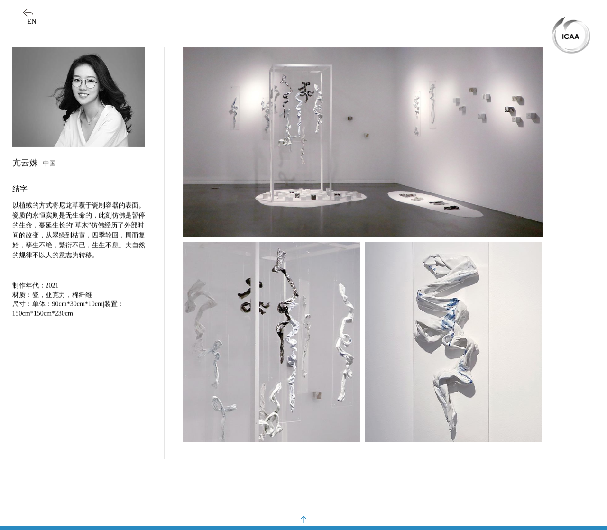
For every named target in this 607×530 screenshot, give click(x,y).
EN (32, 21)
